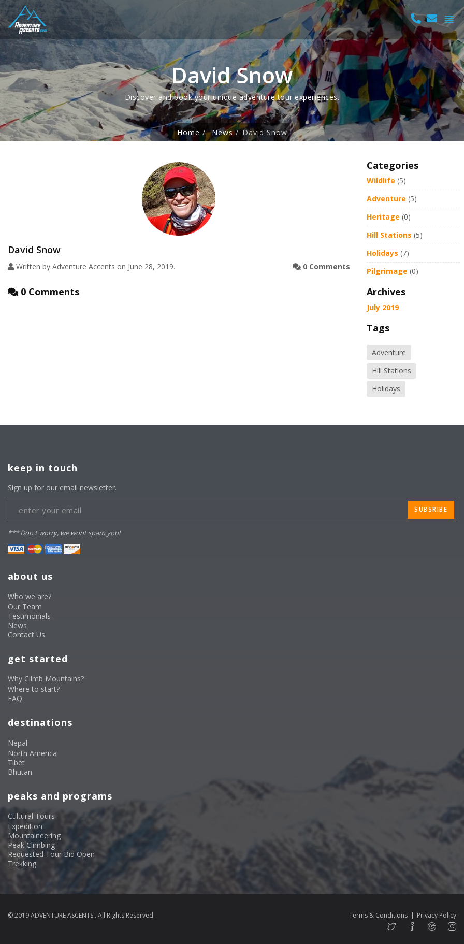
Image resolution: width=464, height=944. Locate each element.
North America (32, 753)
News (222, 132)
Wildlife (381, 180)
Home (188, 132)
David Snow (34, 249)
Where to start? (34, 689)
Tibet (16, 762)
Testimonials (29, 616)
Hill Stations (389, 235)
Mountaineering (34, 835)
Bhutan (20, 772)
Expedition (25, 826)
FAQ (15, 698)
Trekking (22, 863)
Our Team (25, 607)
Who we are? (29, 596)
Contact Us (26, 635)
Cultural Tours (31, 816)
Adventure (386, 199)
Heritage (383, 217)
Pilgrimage (387, 271)
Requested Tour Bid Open (51, 854)
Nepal (17, 743)
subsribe (430, 509)
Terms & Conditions (378, 915)
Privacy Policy (436, 915)
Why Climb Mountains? (46, 679)
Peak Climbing (31, 845)
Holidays (382, 253)
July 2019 (383, 307)
